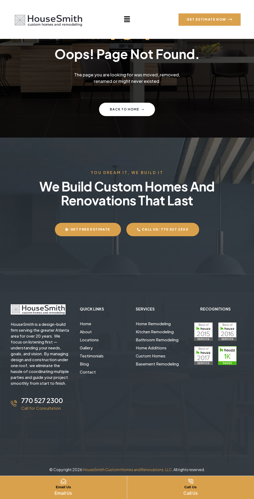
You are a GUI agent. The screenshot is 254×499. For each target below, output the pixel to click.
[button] (127, 19)
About (86, 331)
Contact (88, 371)
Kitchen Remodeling (155, 331)
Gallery (86, 347)
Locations (89, 339)
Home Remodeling (153, 323)
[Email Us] (63, 481)
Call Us (190, 487)
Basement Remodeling (157, 363)
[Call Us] (190, 481)
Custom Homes (150, 355)
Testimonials (92, 355)
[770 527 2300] (14, 403)
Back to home (127, 109)
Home (85, 323)
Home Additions (151, 347)
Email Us (63, 487)
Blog (84, 363)
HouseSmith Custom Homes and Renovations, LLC (127, 469)
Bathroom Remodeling (157, 339)
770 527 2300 (42, 400)
